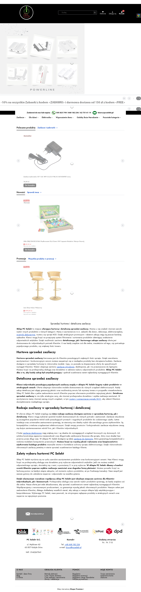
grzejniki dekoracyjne (26, 334)
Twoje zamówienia (107, 574)
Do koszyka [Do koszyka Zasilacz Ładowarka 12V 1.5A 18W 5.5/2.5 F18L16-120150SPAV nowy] (30, 185)
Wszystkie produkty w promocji (42, 259)
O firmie (20, 577)
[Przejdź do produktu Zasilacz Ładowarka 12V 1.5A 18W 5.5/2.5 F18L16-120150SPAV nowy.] (47, 154)
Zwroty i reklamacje (52, 579)
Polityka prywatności (80, 579)
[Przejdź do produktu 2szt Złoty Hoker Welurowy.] (45, 285)
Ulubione (103, 577)
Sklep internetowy (70, 589)
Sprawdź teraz (34, 192)
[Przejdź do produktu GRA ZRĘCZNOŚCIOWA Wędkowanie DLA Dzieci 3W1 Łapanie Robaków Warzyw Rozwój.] (53, 219)
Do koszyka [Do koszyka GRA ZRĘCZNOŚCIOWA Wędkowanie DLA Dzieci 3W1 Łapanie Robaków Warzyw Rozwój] (30, 249)
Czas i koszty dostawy (53, 575)
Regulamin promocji (80, 575)
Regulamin (76, 574)
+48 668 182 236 (72, 544)
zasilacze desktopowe (32, 433)
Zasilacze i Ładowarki (48, 127)
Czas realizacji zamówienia (55, 577)
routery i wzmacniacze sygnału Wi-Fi (85, 399)
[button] (94, 12)
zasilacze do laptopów (83, 438)
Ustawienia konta (106, 575)
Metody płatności (51, 574)
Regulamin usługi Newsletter (83, 577)
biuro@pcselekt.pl (73, 547)
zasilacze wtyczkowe (65, 366)
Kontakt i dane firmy (24, 574)
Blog (18, 575)
